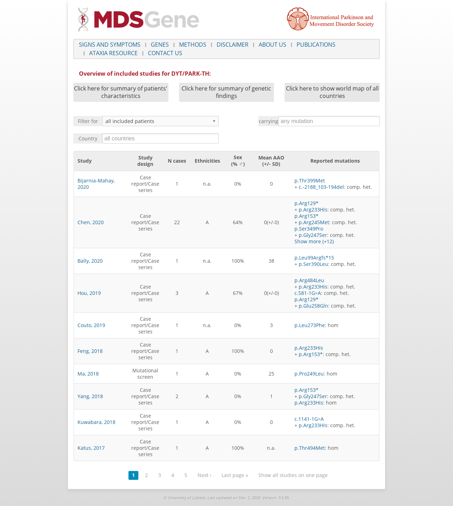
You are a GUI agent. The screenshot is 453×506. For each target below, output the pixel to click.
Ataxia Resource (113, 53)
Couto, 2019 (91, 325)
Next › (204, 475)
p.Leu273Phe (309, 325)
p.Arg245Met (314, 222)
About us (272, 44)
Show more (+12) (314, 241)
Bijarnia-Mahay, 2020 (96, 183)
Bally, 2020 (90, 260)
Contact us (165, 53)
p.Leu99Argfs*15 (314, 257)
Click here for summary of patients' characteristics (120, 92)
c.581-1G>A (307, 293)
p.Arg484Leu (309, 280)
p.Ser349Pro (308, 228)
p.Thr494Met (309, 447)
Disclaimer (232, 44)
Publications (316, 44)
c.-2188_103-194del (321, 187)
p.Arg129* (306, 203)
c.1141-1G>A (309, 418)
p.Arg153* (306, 216)
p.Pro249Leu (309, 373)
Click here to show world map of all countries (332, 92)
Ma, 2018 (88, 373)
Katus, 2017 (91, 447)
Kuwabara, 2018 (96, 422)
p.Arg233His (313, 209)
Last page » (235, 475)
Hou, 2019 (89, 293)
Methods (192, 44)
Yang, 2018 (90, 396)
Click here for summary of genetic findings (226, 92)
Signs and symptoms (110, 44)
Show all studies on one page (293, 475)
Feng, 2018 (90, 351)
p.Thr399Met (309, 180)
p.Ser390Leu (313, 264)
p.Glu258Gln (313, 305)
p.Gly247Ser (313, 235)
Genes (160, 44)
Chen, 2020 (91, 222)
